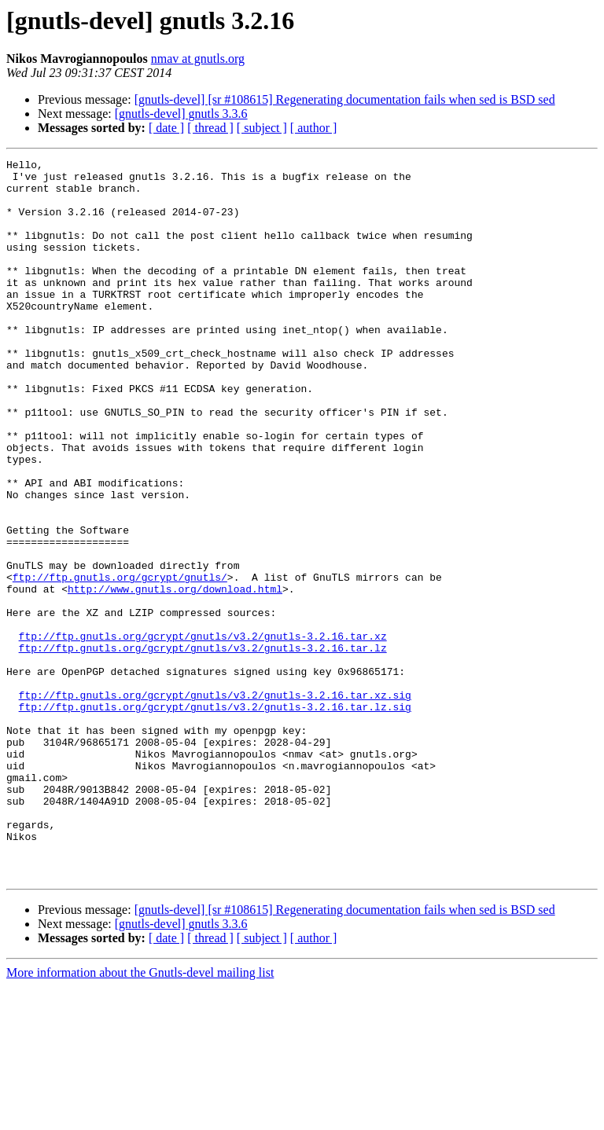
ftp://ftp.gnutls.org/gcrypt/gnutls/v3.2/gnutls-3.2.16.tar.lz (203, 746)
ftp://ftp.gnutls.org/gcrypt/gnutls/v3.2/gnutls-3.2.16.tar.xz (203, 732)
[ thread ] (210, 127)
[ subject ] (262, 127)
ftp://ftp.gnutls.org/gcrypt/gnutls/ (120, 662)
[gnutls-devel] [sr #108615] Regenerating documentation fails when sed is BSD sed (344, 99)
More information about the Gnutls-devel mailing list (140, 1116)
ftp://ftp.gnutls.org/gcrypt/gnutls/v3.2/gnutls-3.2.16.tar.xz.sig (215, 803)
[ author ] (313, 127)
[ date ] (166, 127)
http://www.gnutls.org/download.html (175, 676)
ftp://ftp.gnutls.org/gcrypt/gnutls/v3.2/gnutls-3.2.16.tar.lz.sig (215, 817)
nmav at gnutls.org (198, 58)
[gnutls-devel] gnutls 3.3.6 (181, 113)
